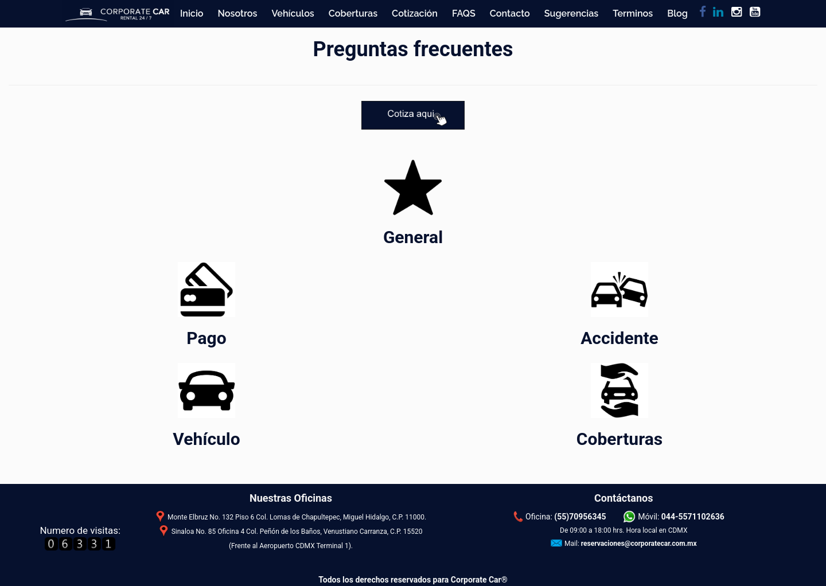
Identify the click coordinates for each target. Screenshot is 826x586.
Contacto (510, 13)
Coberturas (353, 13)
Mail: (630, 544)
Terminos (633, 13)
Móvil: (681, 516)
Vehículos (292, 13)
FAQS (464, 13)
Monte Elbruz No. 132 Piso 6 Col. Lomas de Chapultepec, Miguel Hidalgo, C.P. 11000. (296, 517)
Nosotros (238, 13)
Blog (677, 13)
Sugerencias (571, 13)
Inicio (192, 13)
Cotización (415, 13)
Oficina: (565, 516)
